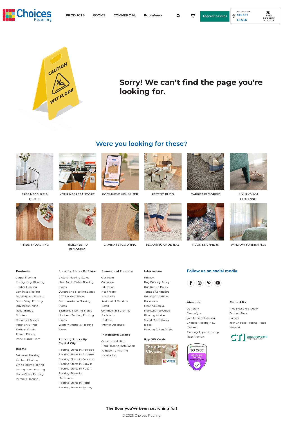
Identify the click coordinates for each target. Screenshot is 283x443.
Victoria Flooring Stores (74, 277)
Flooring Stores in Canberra (76, 359)
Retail (105, 305)
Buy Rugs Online (27, 305)
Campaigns (194, 313)
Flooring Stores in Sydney (75, 387)
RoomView (151, 301)
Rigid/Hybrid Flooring (30, 296)
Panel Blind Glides (28, 339)
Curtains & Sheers (27, 320)
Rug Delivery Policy (156, 282)
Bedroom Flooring (28, 355)
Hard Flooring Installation (118, 345)
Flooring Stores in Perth (74, 382)
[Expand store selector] (244, 16)
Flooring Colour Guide (158, 329)
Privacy (149, 277)
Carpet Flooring (26, 277)
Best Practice (195, 336)
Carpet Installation (113, 341)
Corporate (107, 282)
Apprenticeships (214, 16)
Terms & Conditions (156, 291)
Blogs (148, 324)
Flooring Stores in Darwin (75, 363)
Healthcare (108, 291)
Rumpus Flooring (27, 379)
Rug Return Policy (156, 287)
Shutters (21, 315)
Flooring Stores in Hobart (75, 368)
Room (153, 15)
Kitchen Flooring (27, 360)
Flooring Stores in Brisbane (76, 354)
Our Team (107, 277)
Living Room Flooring (30, 364)
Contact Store (238, 313)
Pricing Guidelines (156, 296)
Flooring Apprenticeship (203, 332)
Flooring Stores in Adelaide (76, 349)
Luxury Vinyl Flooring (30, 282)
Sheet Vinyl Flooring (29, 301)
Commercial (124, 15)
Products (75, 15)
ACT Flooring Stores (71, 296)
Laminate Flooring (28, 291)
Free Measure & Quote (244, 308)
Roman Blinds (25, 334)
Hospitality (108, 296)
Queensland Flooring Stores (77, 291)
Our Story (193, 308)
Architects (108, 315)
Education (108, 287)
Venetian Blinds (26, 324)
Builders (106, 320)
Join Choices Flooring (201, 318)
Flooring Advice (154, 315)
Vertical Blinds (25, 329)
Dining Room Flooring (30, 369)
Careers (234, 318)
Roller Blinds (24, 310)
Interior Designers (113, 324)
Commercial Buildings (115, 310)
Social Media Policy (156, 320)
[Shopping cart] (193, 15)
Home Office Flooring (30, 374)
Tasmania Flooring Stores (75, 310)
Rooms (98, 15)
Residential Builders (114, 301)
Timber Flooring (26, 287)
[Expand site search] (178, 15)
